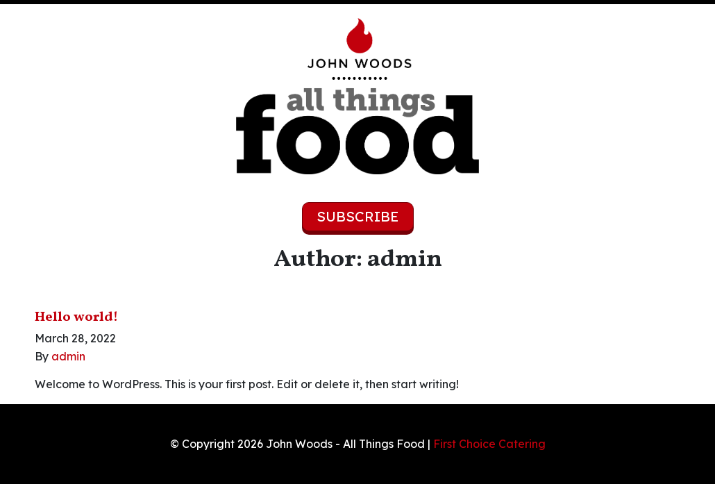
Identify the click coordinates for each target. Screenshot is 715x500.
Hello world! (76, 317)
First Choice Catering (489, 444)
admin (68, 356)
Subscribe (358, 216)
